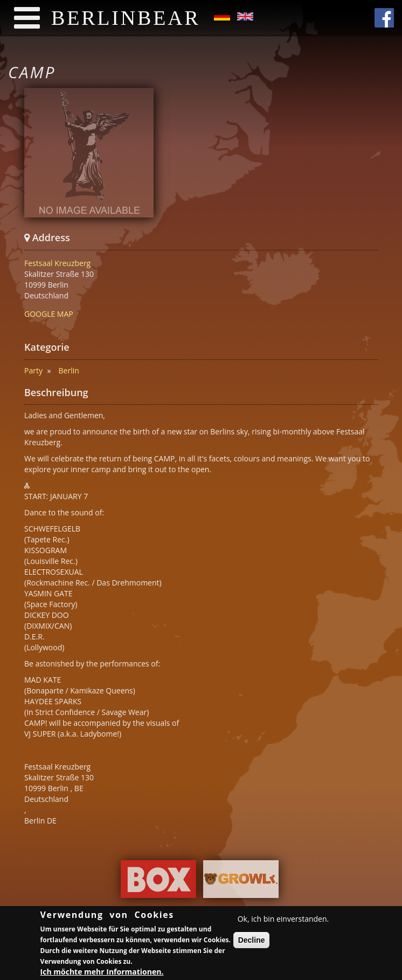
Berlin (69, 370)
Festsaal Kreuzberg (57, 263)
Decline (251, 941)
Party (33, 370)
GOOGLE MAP (48, 314)
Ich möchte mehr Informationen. (102, 973)
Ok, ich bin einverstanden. (283, 920)
